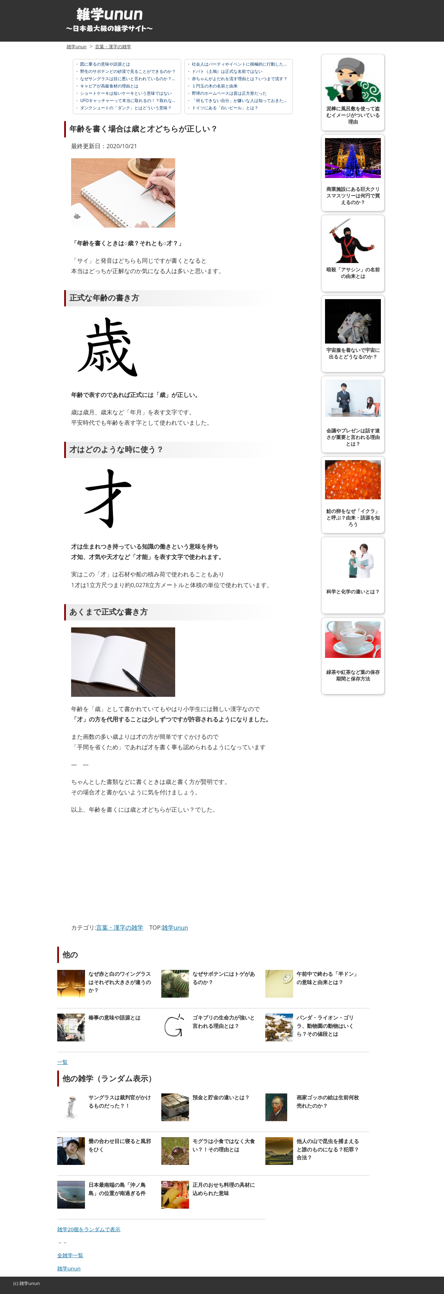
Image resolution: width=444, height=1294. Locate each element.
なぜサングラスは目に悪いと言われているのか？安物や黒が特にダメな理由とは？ (156, 79)
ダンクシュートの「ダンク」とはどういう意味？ (125, 108)
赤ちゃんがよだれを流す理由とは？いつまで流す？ (239, 79)
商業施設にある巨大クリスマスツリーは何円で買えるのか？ (353, 171)
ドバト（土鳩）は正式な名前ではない (227, 71)
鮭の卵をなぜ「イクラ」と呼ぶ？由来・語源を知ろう (353, 493)
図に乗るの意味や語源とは (104, 64)
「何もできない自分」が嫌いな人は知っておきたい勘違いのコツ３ (254, 100)
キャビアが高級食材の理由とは (108, 86)
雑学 (23, 1283)
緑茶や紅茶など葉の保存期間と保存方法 (353, 651)
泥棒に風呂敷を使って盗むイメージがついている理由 (353, 91)
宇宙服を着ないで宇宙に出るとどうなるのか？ (353, 329)
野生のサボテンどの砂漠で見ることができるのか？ (127, 71)
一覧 (62, 1061)
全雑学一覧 (70, 1255)
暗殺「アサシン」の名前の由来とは (353, 249)
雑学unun (76, 46)
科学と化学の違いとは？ (353, 567)
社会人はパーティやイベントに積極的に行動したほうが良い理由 (252, 64)
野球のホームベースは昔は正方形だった (229, 93)
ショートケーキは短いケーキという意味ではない (125, 93)
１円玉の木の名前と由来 (214, 86)
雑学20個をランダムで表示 (88, 1229)
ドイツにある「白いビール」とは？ (224, 108)
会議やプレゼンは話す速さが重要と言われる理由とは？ (353, 413)
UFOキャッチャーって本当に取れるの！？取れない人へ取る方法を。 (144, 100)
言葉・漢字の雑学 (113, 46)
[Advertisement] (129, 870)
